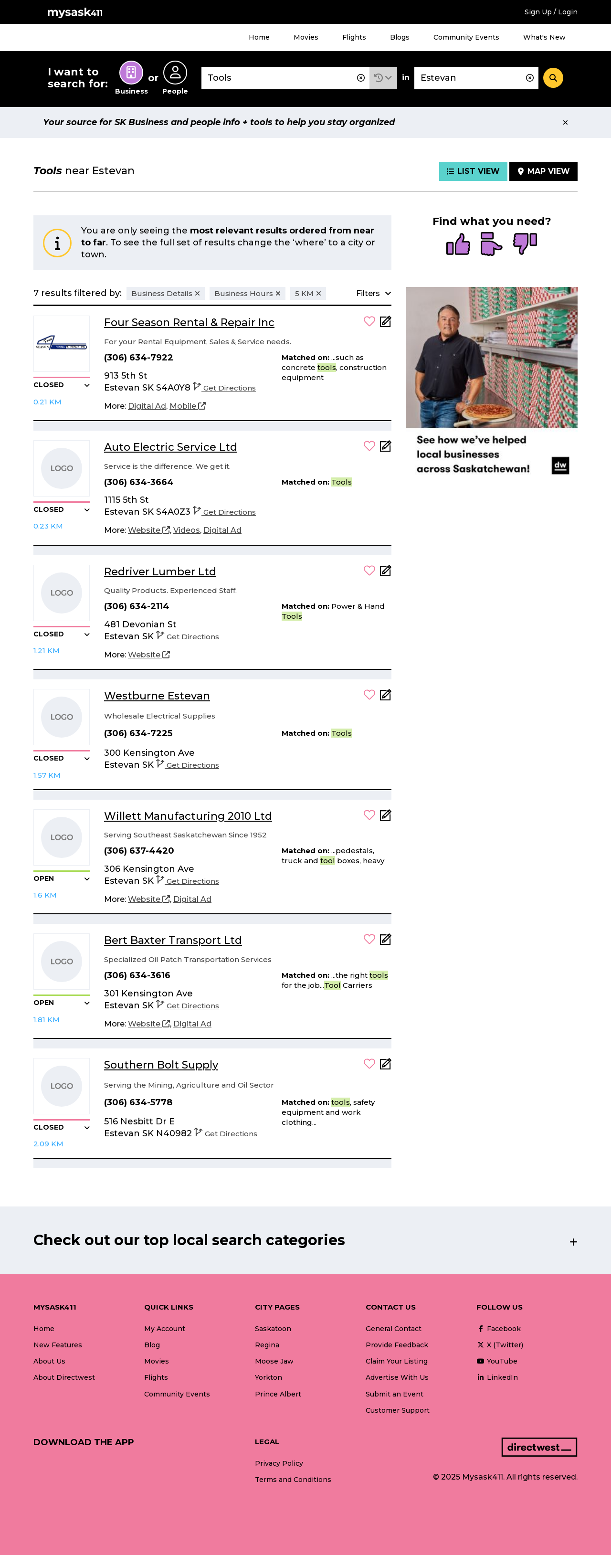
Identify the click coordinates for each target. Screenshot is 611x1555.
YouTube (496, 1361)
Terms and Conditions (293, 1479)
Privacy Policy (279, 1463)
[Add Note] (385, 324)
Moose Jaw (274, 1361)
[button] (383, 78)
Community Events (466, 37)
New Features (57, 1345)
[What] (285, 78)
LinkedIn (497, 1377)
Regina (267, 1345)
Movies (306, 37)
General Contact (393, 1328)
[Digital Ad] (147, 406)
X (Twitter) (499, 1345)
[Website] (149, 530)
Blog (152, 1345)
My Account (164, 1328)
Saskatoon (273, 1328)
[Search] (553, 78)
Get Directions (224, 387)
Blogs (400, 37)
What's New (544, 37)
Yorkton (268, 1377)
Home (259, 37)
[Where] (476, 78)
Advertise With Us (397, 1377)
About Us (49, 1361)
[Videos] (186, 530)
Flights (354, 37)
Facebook (498, 1328)
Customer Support (398, 1410)
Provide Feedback (397, 1345)
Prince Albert (278, 1394)
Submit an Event (394, 1394)
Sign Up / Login (551, 12)
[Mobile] (187, 406)
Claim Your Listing (397, 1361)
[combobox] (285, 78)
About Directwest (64, 1377)
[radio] (458, 245)
